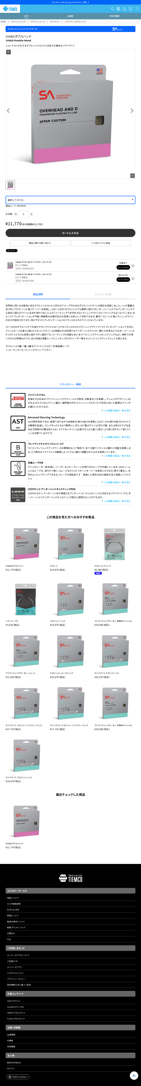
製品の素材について (16, 921)
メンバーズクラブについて (18, 955)
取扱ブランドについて (16, 927)
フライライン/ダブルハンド (75, 21)
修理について (13, 915)
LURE (71, 16)
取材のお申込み (14, 1062)
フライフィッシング (18, 21)
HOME (3, 21)
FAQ (9, 939)
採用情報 (11, 1046)
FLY (26, 16)
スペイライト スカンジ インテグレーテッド (24, 725)
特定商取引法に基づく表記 (19, 984)
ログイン (11, 1068)
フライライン (55, 21)
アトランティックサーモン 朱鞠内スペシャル (113, 621)
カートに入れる (70, 233)
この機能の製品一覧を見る (117, 410)
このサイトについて (15, 973)
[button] (9, 110)
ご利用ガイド (12, 961)
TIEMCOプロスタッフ (16, 1012)
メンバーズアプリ (14, 967)
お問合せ (11, 933)
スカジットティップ (102, 565)
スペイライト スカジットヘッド (19, 777)
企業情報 (11, 1034)
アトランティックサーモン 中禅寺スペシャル (113, 725)
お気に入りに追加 (101, 243)
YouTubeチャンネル (15, 1006)
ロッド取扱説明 (13, 903)
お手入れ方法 (13, 909)
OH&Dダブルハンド (14, 565)
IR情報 (10, 1040)
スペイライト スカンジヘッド (106, 673)
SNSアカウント (13, 1001)
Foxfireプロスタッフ (16, 1018)
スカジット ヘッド (57, 621)
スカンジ (54, 565)
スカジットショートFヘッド (61, 673)
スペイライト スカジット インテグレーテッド (69, 725)
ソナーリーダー (12, 621)
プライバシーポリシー (16, 978)
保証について (13, 897)
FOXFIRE (115, 16)
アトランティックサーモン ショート (20, 673)
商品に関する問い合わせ (40, 243)
